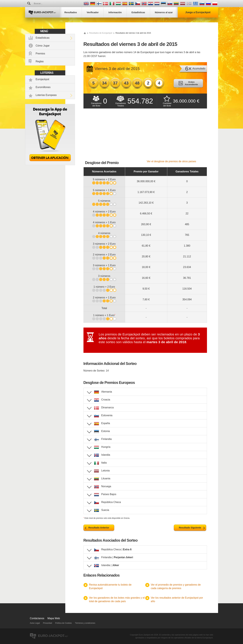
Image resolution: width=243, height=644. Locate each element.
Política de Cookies (63, 623)
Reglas (40, 61)
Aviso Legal (35, 623)
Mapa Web (53, 618)
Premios (40, 53)
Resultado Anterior (98, 527)
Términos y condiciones (85, 623)
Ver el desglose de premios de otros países (171, 161)
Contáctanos (37, 618)
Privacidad (47, 623)
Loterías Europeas (46, 95)
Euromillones (43, 87)
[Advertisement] (145, 135)
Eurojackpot (42, 79)
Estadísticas (43, 37)
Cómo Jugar (43, 45)
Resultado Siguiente (190, 527)
